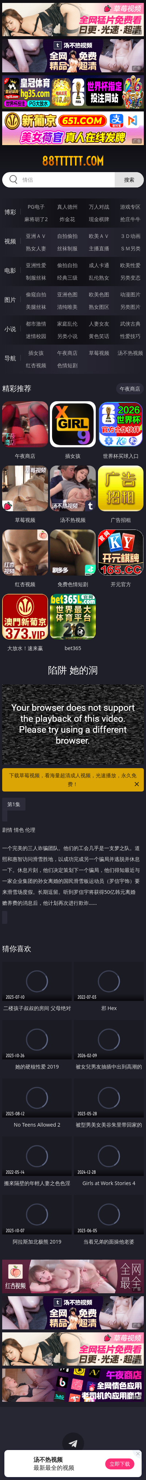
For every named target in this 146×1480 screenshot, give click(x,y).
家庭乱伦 (67, 323)
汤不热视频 (130, 352)
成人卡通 (99, 265)
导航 (10, 358)
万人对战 (99, 206)
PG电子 (36, 206)
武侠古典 (130, 323)
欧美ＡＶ (99, 235)
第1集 (13, 804)
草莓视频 (99, 352)
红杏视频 (36, 365)
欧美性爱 (130, 265)
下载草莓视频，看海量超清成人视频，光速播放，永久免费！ (74, 780)
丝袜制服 (67, 248)
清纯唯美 (67, 306)
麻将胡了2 (36, 219)
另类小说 (67, 336)
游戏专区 (130, 206)
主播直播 (99, 248)
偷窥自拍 (36, 294)
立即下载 (120, 1463)
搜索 (129, 179)
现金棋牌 (99, 219)
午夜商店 (67, 352)
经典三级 (67, 277)
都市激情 (36, 323)
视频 (10, 241)
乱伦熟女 (99, 277)
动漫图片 (130, 294)
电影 (10, 270)
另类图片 (130, 306)
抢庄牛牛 (130, 219)
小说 (10, 329)
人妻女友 (99, 323)
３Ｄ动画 (130, 235)
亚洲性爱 (36, 265)
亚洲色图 (67, 294)
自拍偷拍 (67, 235)
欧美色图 (99, 294)
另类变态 (130, 277)
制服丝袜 (36, 277)
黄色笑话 (99, 336)
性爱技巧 (130, 336)
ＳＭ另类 (130, 248)
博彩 (10, 212)
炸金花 (67, 219)
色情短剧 (67, 365)
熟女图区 (99, 306)
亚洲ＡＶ (36, 235)
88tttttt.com (73, 161)
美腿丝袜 (36, 306)
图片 (10, 300)
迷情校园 (36, 336)
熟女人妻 (36, 248)
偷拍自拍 (67, 265)
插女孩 (36, 352)
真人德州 (67, 206)
